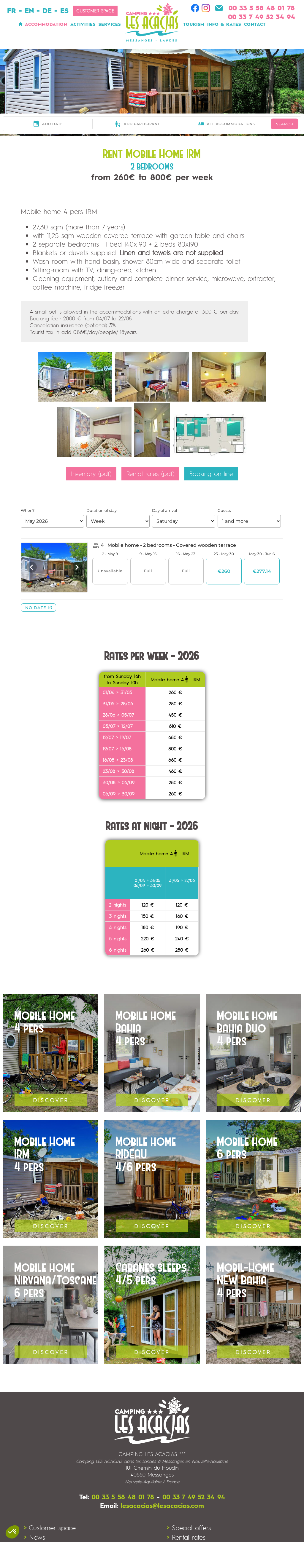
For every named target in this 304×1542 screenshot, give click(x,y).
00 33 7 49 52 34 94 (193, 1497)
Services (110, 24)
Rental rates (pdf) (150, 473)
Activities (83, 24)
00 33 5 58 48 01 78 (123, 1497)
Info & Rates (224, 24)
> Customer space (50, 1527)
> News (34, 1537)
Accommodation (46, 24)
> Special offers (189, 1527)
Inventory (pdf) (91, 473)
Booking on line (211, 473)
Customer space (95, 10)
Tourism (193, 24)
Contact (255, 24)
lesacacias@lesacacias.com (162, 1505)
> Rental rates (186, 1537)
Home (19, 24)
